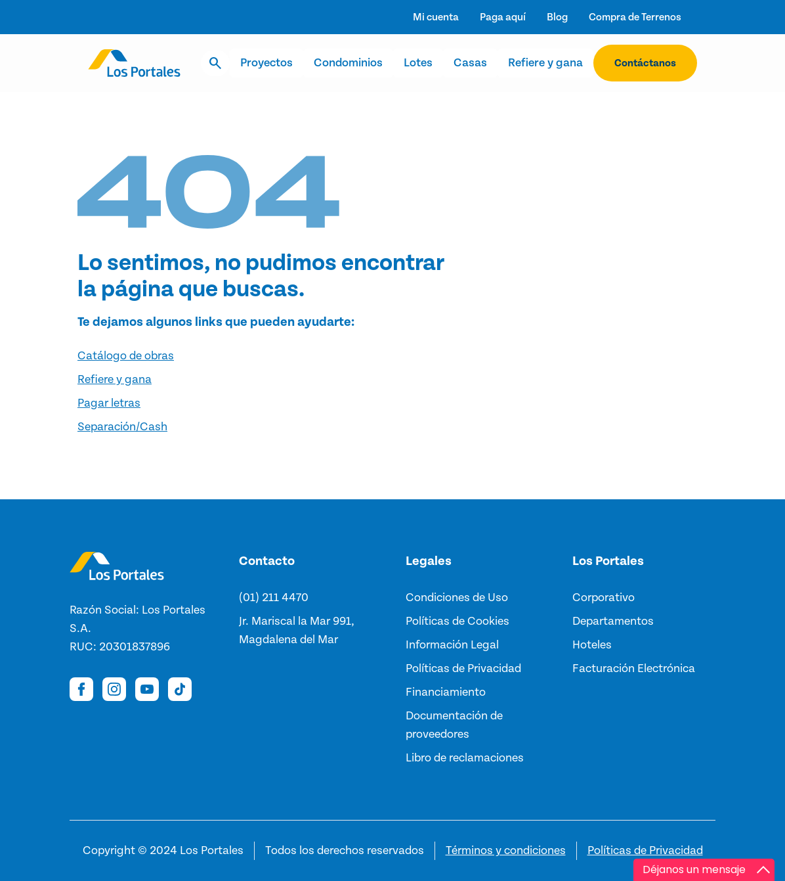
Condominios (348, 63)
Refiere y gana (545, 63)
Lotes (418, 63)
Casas (470, 63)
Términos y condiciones (506, 851)
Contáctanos (645, 63)
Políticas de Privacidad (645, 851)
